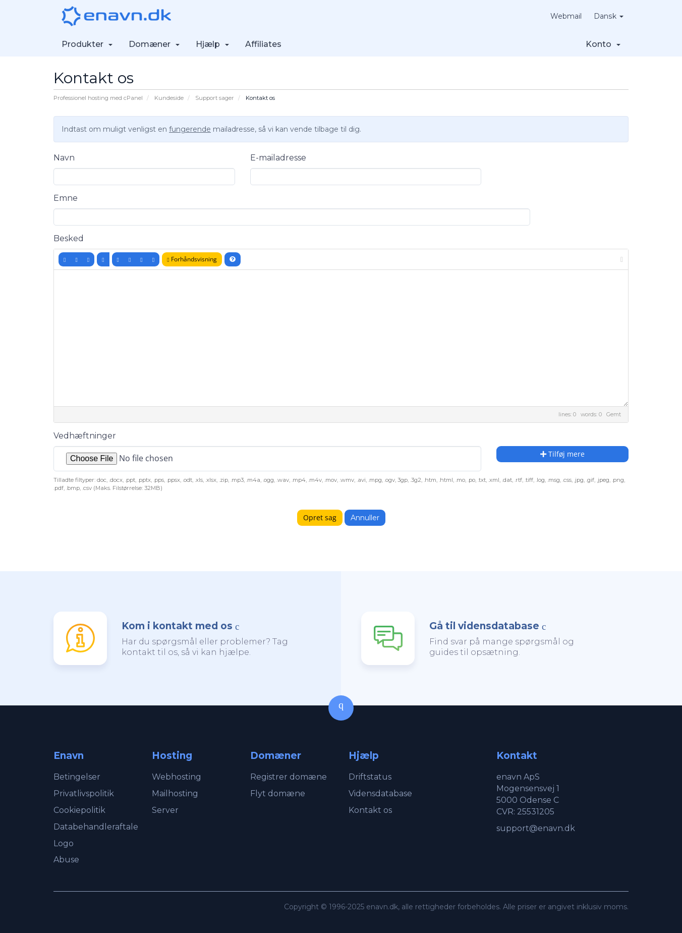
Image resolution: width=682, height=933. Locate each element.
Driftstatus (370, 777)
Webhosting (176, 777)
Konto (603, 44)
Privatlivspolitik (83, 793)
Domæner (154, 44)
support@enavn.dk (535, 828)
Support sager (214, 97)
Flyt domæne (277, 793)
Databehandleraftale (95, 827)
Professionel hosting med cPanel (98, 97)
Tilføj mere (562, 454)
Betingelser (76, 777)
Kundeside (169, 97)
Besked (68, 238)
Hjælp (212, 44)
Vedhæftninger (84, 436)
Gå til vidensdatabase (484, 626)
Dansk (608, 16)
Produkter (87, 44)
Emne (65, 198)
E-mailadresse (278, 157)
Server (165, 810)
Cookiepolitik (79, 810)
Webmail (566, 16)
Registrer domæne (288, 777)
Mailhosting (175, 793)
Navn (64, 157)
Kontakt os (370, 810)
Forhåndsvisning (191, 259)
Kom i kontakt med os (177, 626)
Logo (63, 843)
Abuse (66, 859)
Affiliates (263, 44)
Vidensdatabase (380, 793)
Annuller (365, 517)
